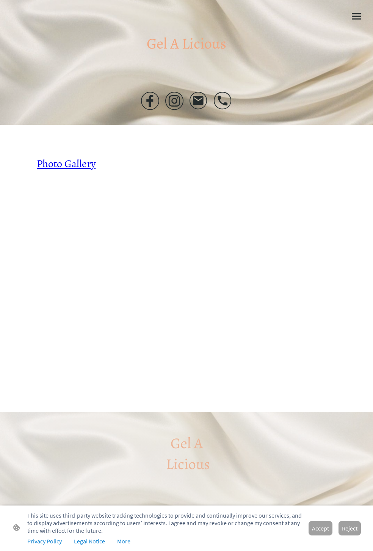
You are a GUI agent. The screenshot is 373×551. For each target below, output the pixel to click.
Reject (349, 528)
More (123, 541)
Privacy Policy (44, 541)
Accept (320, 528)
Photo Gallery (66, 164)
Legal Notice (89, 541)
